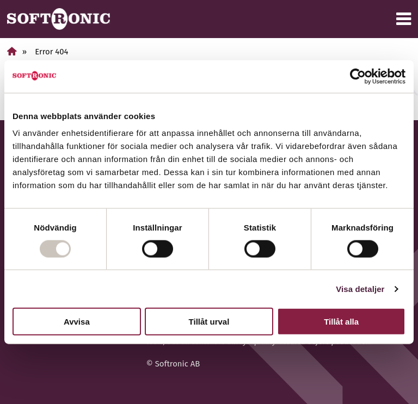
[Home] (12, 51)
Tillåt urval (209, 321)
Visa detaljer (360, 288)
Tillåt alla (341, 321)
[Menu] (403, 19)
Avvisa (77, 321)
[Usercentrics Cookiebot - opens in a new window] (357, 76)
